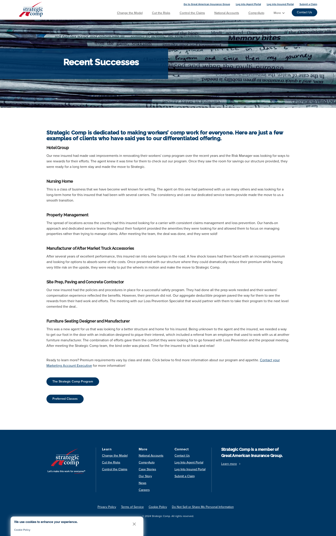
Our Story (145, 476)
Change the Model (130, 13)
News (142, 483)
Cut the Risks (161, 13)
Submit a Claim (308, 4)
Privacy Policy (107, 507)
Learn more (231, 464)
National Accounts (226, 13)
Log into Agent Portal (248, 4)
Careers (144, 490)
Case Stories (147, 469)
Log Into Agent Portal (189, 462)
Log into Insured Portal (280, 4)
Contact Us (304, 12)
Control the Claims (192, 13)
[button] (134, 523)
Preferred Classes (65, 399)
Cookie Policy (22, 529)
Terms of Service (132, 507)
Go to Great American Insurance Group (207, 4)
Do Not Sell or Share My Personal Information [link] (203, 507)
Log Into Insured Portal (190, 469)
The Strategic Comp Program (72, 381)
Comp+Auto (256, 13)
